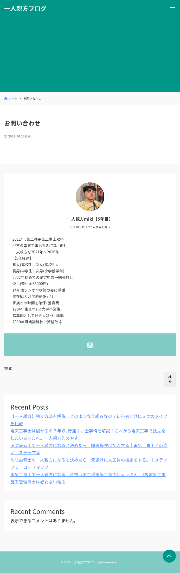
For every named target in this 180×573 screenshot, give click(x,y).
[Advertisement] (90, 55)
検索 (8, 368)
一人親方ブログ (25, 8)
